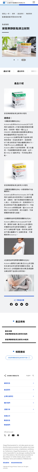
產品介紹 (7, 72)
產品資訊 (21, 14)
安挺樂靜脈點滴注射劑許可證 (19, 358)
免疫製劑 (29, 14)
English (28, 375)
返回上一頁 (6, 14)
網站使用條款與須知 (16, 463)
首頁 (13, 14)
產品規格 (20, 72)
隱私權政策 (6, 463)
